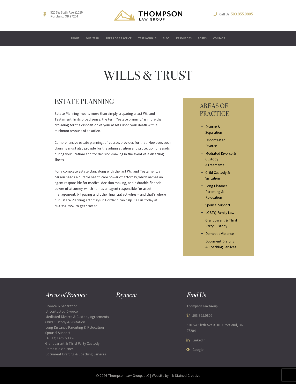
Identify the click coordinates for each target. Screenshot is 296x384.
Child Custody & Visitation (65, 322)
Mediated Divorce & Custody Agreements (77, 316)
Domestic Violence (219, 233)
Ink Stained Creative (184, 375)
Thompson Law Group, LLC (128, 375)
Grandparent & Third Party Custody (72, 343)
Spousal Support (217, 205)
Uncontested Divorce (61, 311)
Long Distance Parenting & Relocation (216, 191)
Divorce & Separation (61, 306)
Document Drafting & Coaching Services (75, 354)
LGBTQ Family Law (219, 212)
